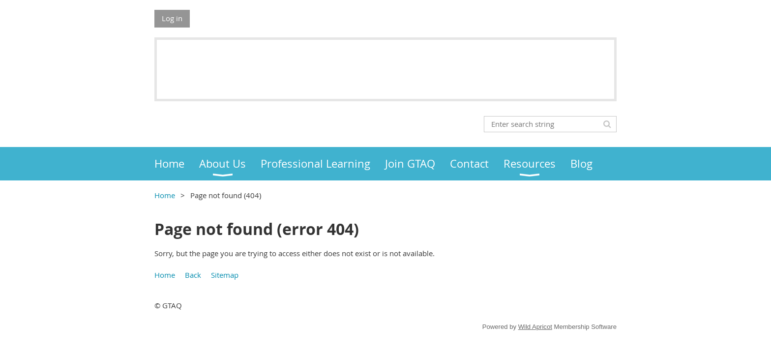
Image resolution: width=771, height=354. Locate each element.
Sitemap (224, 275)
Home (164, 195)
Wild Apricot (535, 326)
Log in (172, 18)
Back (193, 275)
